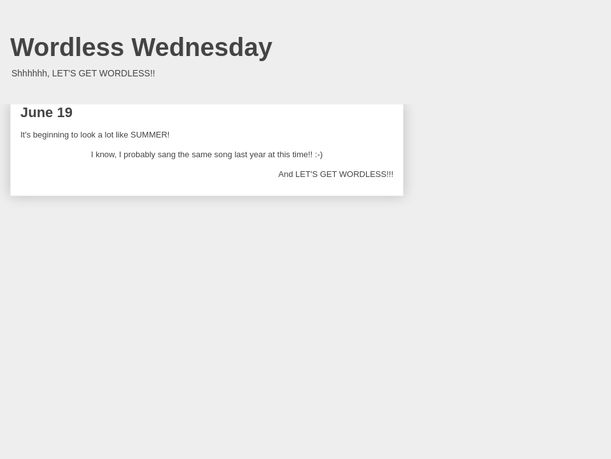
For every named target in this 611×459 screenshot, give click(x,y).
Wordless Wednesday (141, 47)
